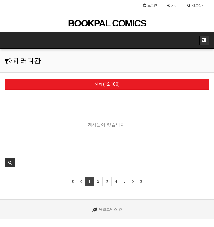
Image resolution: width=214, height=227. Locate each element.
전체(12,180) (107, 84)
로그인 (150, 5)
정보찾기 (196, 5)
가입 (172, 5)
